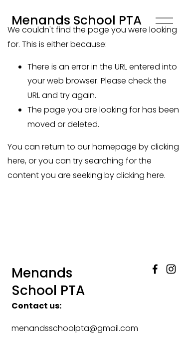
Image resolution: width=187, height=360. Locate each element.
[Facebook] (155, 269)
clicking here (140, 175)
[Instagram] (171, 269)
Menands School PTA (76, 20)
